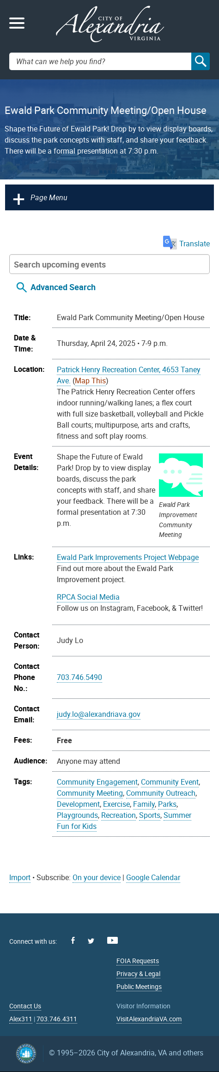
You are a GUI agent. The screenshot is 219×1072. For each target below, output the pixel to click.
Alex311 (20, 1018)
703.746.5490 (79, 677)
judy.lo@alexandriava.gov (98, 714)
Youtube (112, 940)
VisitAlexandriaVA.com (149, 1018)
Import (19, 877)
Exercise (116, 804)
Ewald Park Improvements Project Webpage (128, 557)
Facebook (73, 940)
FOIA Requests (137, 960)
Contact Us (25, 1005)
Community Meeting (90, 793)
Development (78, 804)
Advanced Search (63, 286)
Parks (167, 804)
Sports (149, 815)
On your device (97, 877)
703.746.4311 (56, 1018)
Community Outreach (160, 793)
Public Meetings (139, 986)
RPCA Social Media (88, 597)
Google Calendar (153, 877)
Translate (186, 243)
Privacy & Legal (138, 973)
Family (144, 804)
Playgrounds (77, 815)
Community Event (170, 782)
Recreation (118, 815)
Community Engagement (97, 782)
